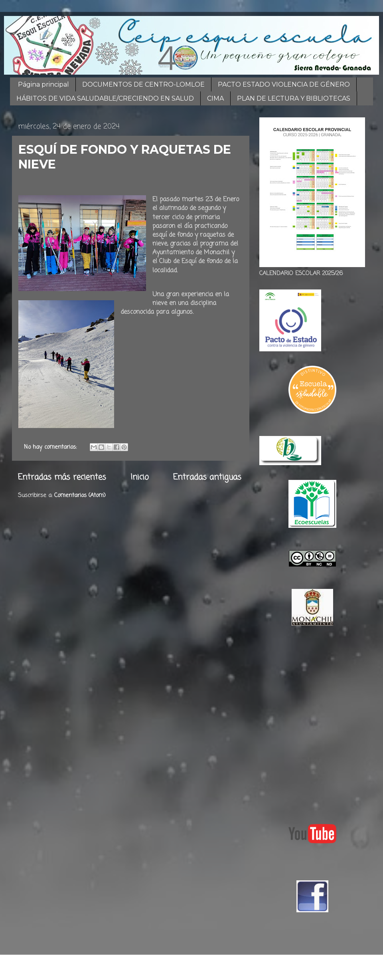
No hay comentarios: (51, 447)
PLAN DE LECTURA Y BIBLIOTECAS (293, 98)
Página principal (43, 84)
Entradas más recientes (62, 477)
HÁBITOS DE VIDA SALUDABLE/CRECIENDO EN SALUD (105, 98)
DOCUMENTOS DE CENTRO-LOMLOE (143, 84)
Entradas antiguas (207, 477)
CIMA (215, 98)
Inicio (139, 477)
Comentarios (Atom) (80, 495)
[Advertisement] (75, 723)
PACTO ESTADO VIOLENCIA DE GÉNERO (284, 84)
